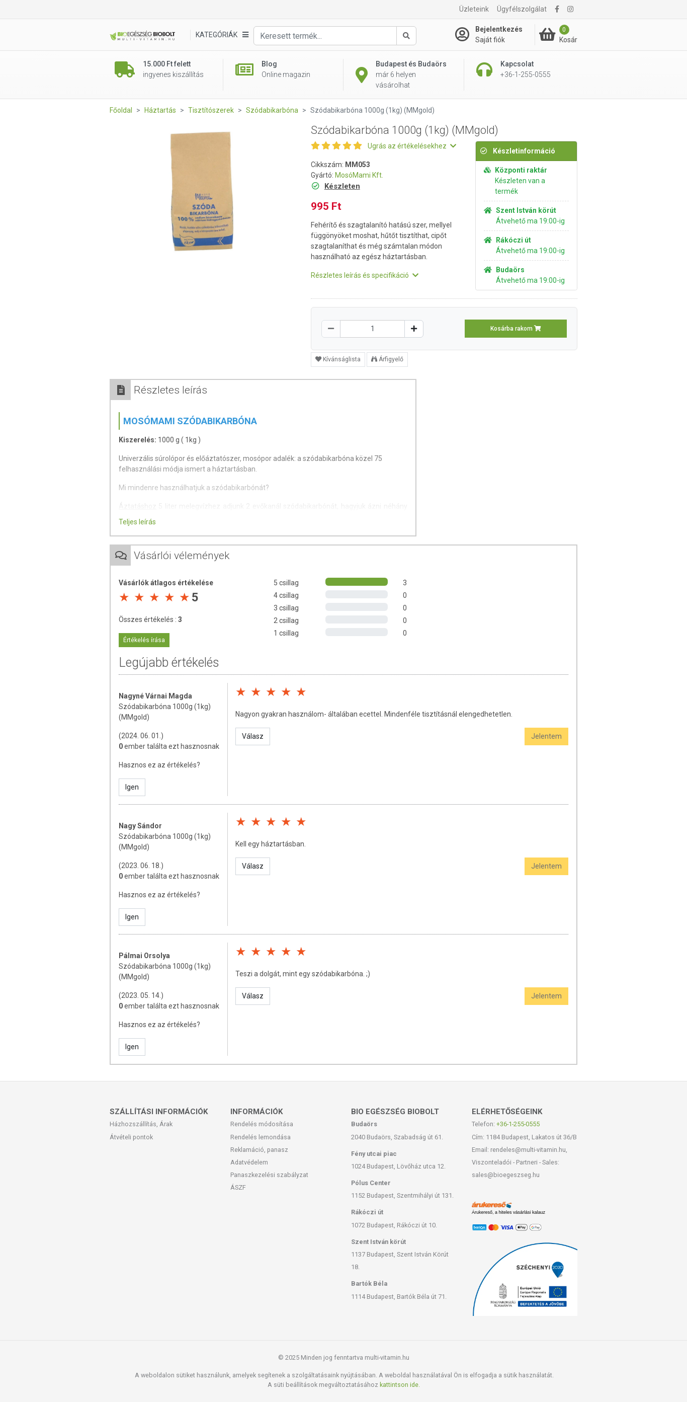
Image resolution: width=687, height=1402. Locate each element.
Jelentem (546, 736)
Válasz (253, 736)
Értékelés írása (144, 640)
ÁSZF (238, 1187)
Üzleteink (474, 9)
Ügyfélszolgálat (522, 9)
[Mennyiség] (372, 329)
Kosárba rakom (515, 328)
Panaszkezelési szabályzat (269, 1175)
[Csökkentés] (330, 329)
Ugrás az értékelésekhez (412, 146)
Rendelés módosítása (261, 1124)
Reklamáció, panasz (259, 1149)
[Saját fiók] (495, 34)
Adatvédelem (249, 1162)
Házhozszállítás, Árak (141, 1124)
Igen (132, 787)
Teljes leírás (137, 522)
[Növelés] (413, 329)
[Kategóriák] (221, 35)
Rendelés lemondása (260, 1137)
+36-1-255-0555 (518, 1124)
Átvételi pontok (131, 1137)
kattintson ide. (400, 1384)
